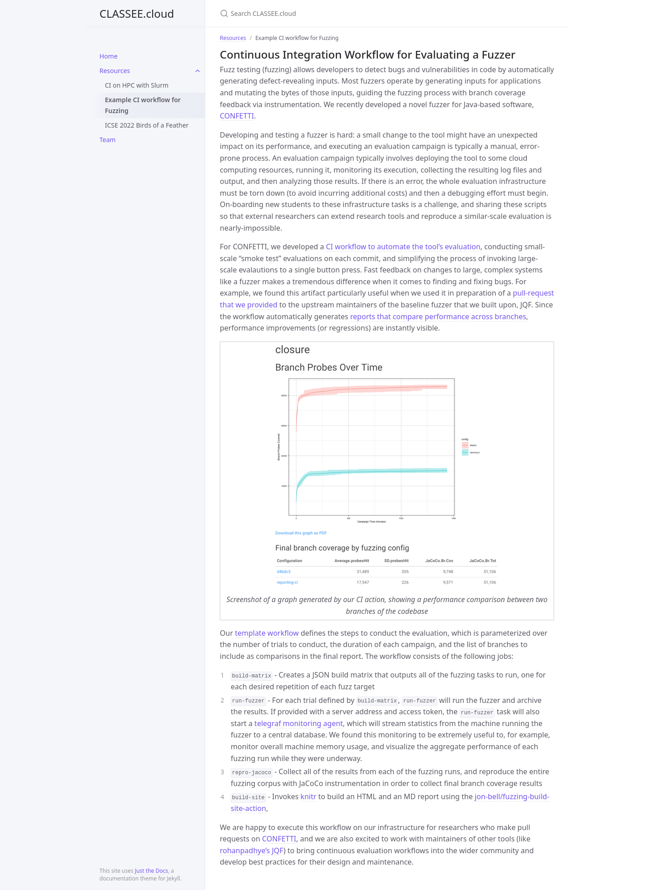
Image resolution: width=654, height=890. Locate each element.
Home (108, 56)
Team (107, 139)
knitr (309, 796)
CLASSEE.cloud (136, 13)
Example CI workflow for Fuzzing (143, 105)
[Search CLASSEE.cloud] (327, 13)
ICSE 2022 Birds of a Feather (146, 125)
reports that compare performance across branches (438, 316)
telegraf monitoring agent (298, 723)
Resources (114, 70)
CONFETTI (237, 116)
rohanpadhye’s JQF (251, 850)
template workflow (267, 633)
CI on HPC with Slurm (136, 85)
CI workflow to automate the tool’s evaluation (403, 247)
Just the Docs (151, 871)
